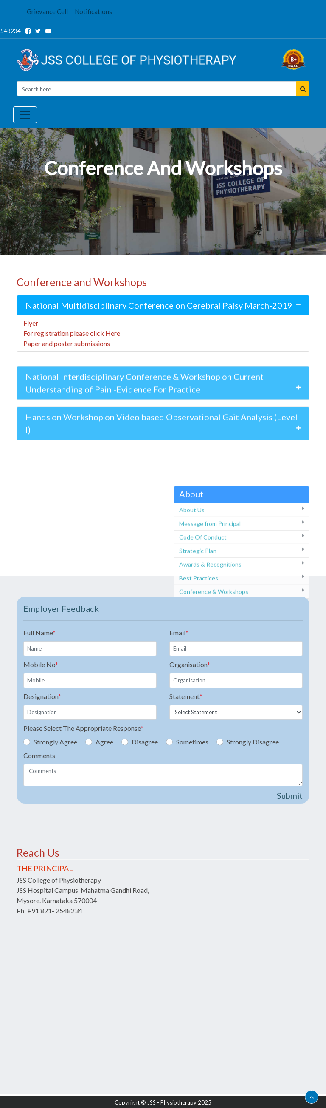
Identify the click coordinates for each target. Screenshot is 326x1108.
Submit (290, 796)
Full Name (39, 632)
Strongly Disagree (253, 742)
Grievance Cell (47, 11)
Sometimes (192, 742)
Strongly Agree (55, 742)
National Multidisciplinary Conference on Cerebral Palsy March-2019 (158, 305)
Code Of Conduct (203, 569)
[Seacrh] (157, 88)
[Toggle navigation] (25, 114)
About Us (192, 542)
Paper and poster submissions (66, 343)
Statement (185, 696)
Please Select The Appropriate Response (83, 728)
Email (178, 632)
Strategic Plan (197, 583)
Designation (42, 696)
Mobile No (40, 664)
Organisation (189, 664)
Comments (39, 755)
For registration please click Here (71, 333)
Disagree (145, 742)
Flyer (30, 323)
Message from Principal (210, 556)
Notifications (93, 11)
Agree (104, 742)
